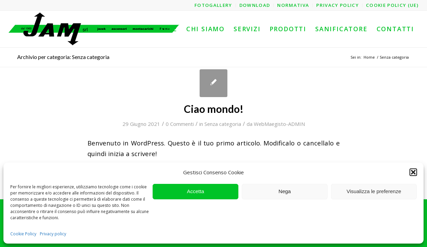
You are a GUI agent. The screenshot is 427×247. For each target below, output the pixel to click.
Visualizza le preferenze (374, 191)
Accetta (195, 191)
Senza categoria (222, 123)
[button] (413, 172)
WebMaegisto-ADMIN (279, 123)
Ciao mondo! (214, 109)
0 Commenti (180, 123)
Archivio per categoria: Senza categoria (63, 57)
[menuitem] (213, 5)
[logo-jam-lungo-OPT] (94, 29)
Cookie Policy (23, 234)
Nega (284, 191)
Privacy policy (53, 234)
